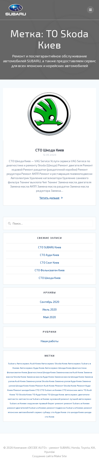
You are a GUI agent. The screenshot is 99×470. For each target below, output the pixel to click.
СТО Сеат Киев (49, 262)
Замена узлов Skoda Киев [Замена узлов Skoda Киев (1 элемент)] (40, 381)
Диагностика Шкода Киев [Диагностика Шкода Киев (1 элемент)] (42, 372)
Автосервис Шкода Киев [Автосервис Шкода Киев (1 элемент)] (58, 367)
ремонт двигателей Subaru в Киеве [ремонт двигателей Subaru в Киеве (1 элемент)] (26, 407)
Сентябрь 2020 (49, 301)
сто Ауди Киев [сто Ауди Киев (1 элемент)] (58, 412)
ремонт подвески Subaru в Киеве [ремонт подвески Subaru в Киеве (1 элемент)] (65, 407)
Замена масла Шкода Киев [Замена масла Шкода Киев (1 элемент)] (69, 376)
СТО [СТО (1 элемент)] (37, 390)
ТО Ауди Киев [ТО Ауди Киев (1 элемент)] (39, 394)
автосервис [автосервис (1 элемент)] (71, 394)
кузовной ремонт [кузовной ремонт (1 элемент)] (59, 399)
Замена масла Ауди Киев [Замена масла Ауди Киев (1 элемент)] (40, 376)
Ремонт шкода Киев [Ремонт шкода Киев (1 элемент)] (24, 390)
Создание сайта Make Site (49, 456)
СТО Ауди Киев (49, 255)
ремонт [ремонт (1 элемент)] (59, 403)
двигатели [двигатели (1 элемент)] (84, 394)
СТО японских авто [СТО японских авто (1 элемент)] (72, 390)
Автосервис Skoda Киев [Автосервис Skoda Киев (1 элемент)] (54, 363)
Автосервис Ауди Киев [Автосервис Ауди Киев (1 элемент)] (32, 367)
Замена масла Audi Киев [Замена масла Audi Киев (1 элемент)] (69, 372)
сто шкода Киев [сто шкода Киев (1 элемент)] (75, 412)
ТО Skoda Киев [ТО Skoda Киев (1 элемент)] (24, 394)
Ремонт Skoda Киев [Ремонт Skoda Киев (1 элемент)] (65, 385)
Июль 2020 (50, 309)
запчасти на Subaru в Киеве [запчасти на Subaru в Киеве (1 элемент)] (34, 399)
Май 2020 (49, 317)
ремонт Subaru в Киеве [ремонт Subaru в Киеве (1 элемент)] (77, 403)
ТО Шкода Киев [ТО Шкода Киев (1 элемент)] (55, 394)
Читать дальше (49, 197)
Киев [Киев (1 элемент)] (32, 385)
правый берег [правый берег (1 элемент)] (46, 403)
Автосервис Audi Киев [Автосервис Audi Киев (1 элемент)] (29, 363)
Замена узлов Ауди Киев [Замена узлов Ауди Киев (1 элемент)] (68, 381)
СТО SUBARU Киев (49, 247)
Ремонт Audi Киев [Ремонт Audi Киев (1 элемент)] (44, 385)
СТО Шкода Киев (49, 150)
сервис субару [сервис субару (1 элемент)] (42, 412)
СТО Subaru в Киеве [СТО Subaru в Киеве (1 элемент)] (51, 390)
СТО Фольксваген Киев (50, 270)
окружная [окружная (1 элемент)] (32, 403)
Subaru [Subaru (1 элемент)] (12, 363)
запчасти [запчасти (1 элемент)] (13, 399)
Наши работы (49, 341)
